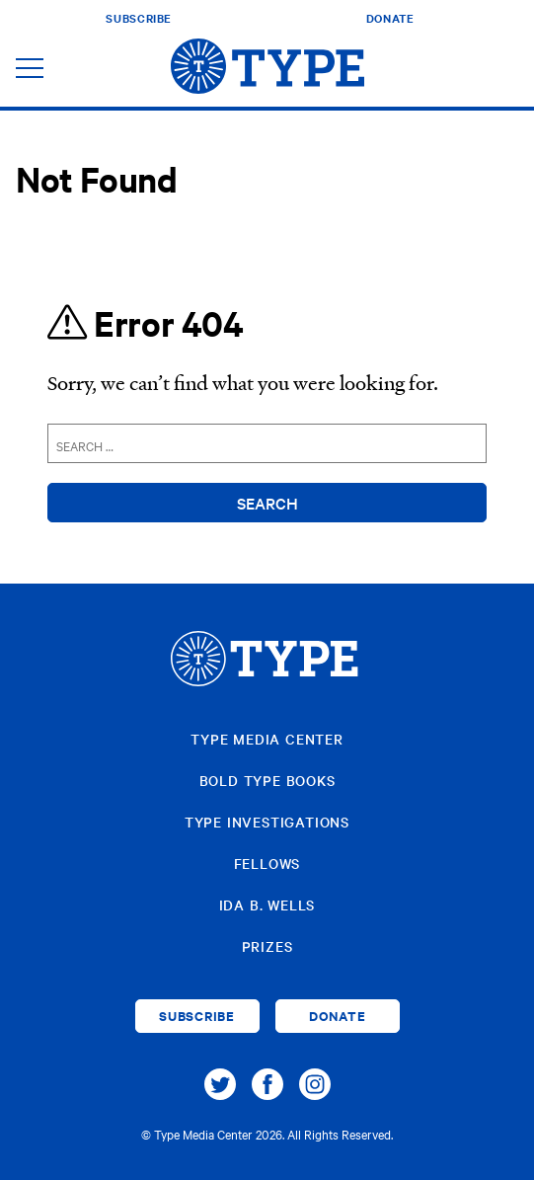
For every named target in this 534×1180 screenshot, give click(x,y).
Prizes (267, 946)
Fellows (267, 863)
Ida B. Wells (267, 904)
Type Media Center (267, 738)
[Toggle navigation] (29, 69)
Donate (390, 18)
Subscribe (139, 18)
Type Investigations (267, 821)
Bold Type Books (267, 780)
